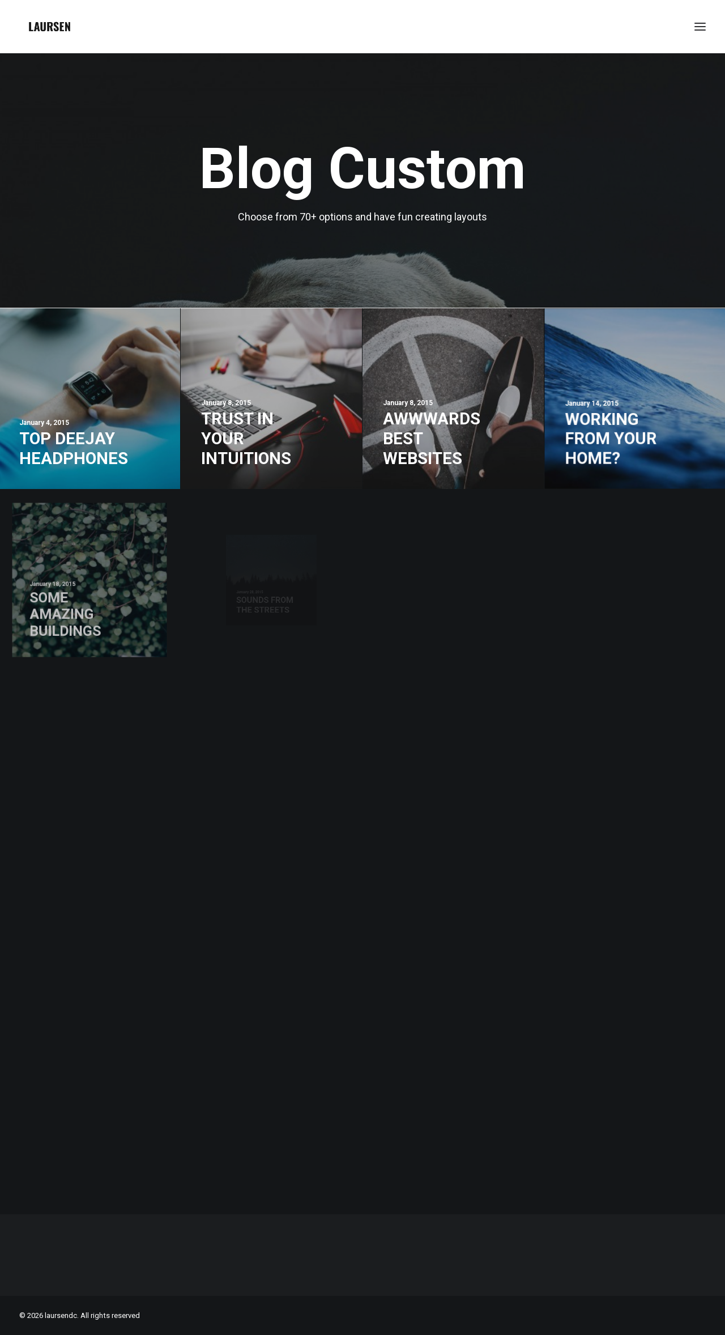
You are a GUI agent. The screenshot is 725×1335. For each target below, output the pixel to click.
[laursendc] (49, 26)
